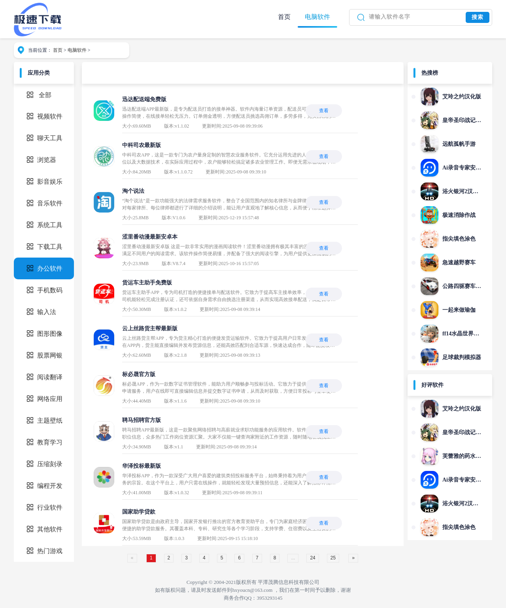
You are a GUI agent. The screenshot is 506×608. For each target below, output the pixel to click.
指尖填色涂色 (459, 239)
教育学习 (44, 442)
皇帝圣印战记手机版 (461, 120)
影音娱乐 (44, 181)
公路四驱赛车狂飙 (461, 286)
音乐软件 (44, 203)
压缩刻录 (44, 464)
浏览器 (41, 159)
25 (333, 558)
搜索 (477, 17)
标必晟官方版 (138, 374)
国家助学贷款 (138, 512)
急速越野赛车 (459, 262)
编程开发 (44, 485)
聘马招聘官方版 (141, 420)
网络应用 (44, 398)
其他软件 (44, 529)
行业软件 (44, 507)
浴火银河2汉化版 (461, 191)
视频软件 (44, 116)
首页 (284, 16)
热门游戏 (44, 551)
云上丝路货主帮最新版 (149, 328)
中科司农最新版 (141, 145)
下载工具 (44, 246)
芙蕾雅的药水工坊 (461, 456)
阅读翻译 (44, 377)
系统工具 (44, 225)
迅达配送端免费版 (144, 99)
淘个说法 (133, 191)
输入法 (41, 312)
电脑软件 (317, 16)
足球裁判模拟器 (461, 357)
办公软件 (44, 268)
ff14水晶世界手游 (461, 334)
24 (312, 558)
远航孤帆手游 (459, 144)
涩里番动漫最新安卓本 (149, 237)
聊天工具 (44, 138)
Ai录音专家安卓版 (461, 168)
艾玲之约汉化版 (461, 97)
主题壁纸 (44, 420)
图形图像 (44, 333)
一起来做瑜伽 (459, 310)
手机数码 (44, 290)
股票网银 (44, 355)
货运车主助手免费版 (147, 283)
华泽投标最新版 (141, 466)
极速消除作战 (459, 215)
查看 (324, 110)
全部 (45, 95)
